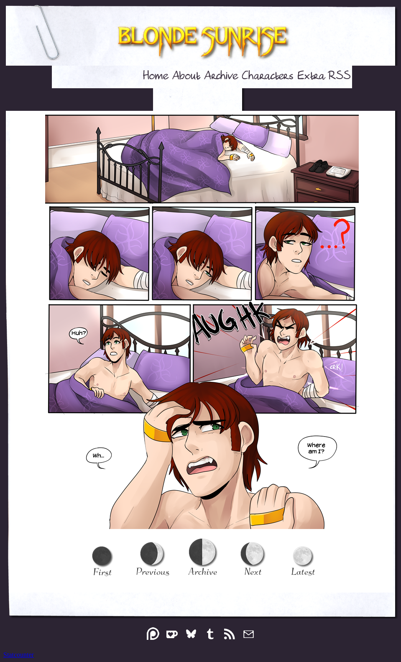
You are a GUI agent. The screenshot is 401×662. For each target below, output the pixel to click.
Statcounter (18, 654)
